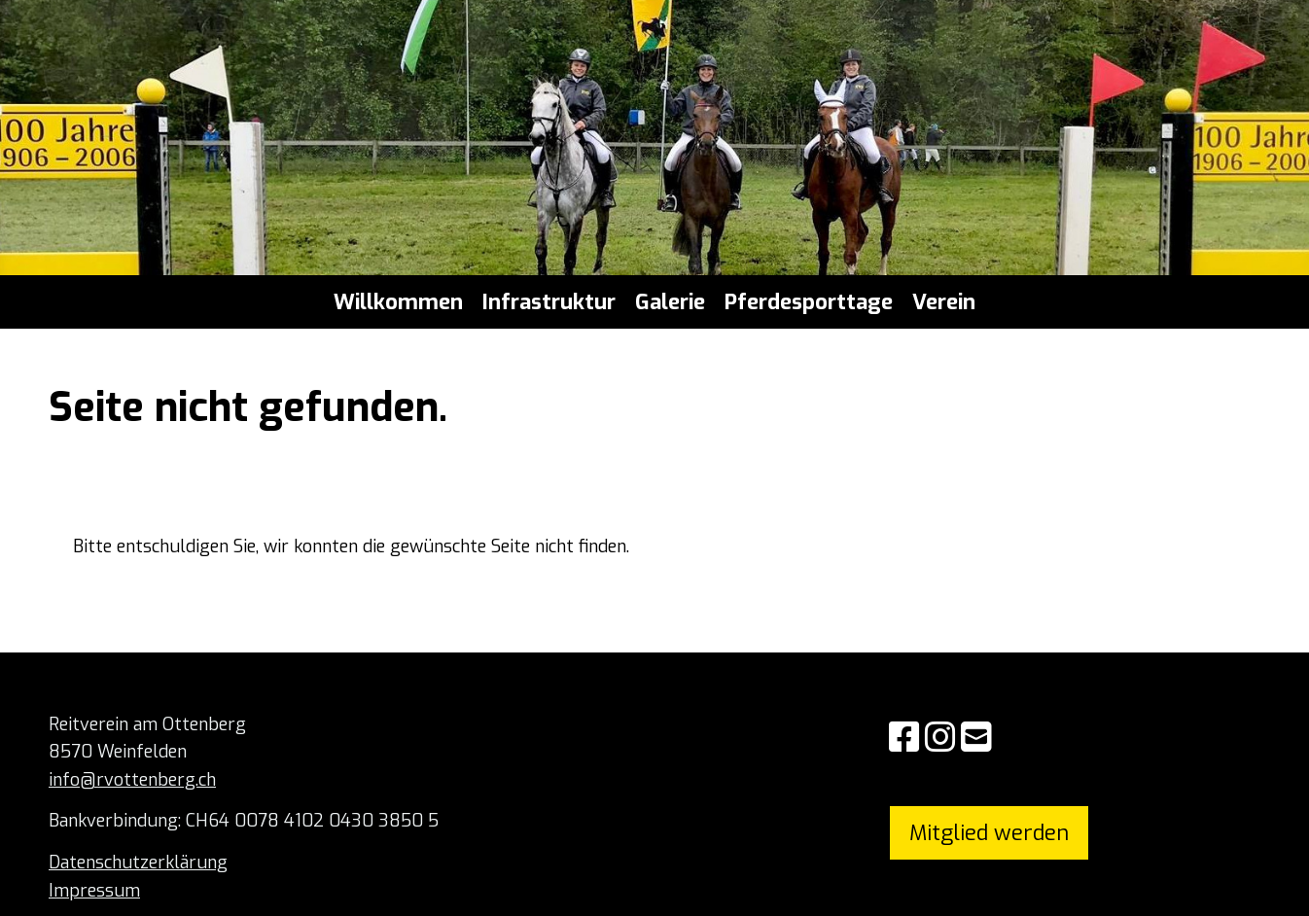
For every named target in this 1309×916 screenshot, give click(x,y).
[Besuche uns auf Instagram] (940, 738)
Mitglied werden (989, 833)
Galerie (670, 302)
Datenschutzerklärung (138, 862)
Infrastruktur (549, 302)
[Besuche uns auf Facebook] (904, 738)
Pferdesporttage (809, 302)
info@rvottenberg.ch (132, 780)
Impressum (94, 890)
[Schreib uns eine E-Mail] (976, 738)
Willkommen (398, 302)
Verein (943, 302)
